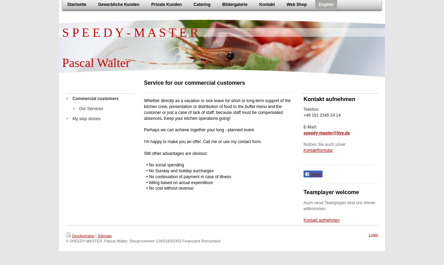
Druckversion (80, 236)
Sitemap (104, 236)
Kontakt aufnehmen (322, 220)
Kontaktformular (318, 150)
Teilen (313, 174)
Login (373, 235)
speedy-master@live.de (327, 133)
